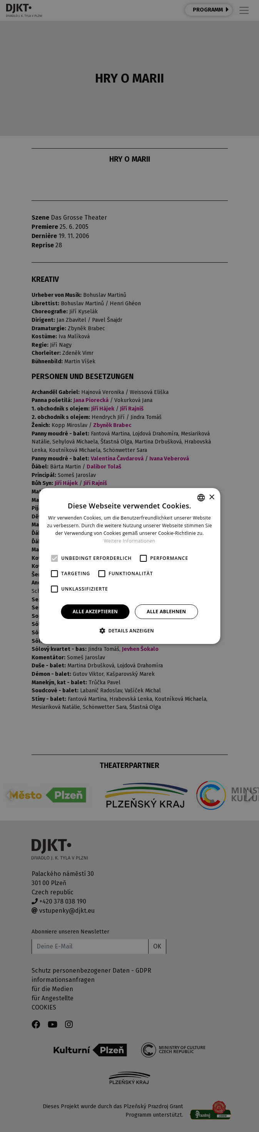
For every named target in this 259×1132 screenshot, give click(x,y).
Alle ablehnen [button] (166, 611)
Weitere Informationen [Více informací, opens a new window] (129, 541)
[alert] (129, 566)
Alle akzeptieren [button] (95, 611)
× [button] (211, 497)
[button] (129, 630)
